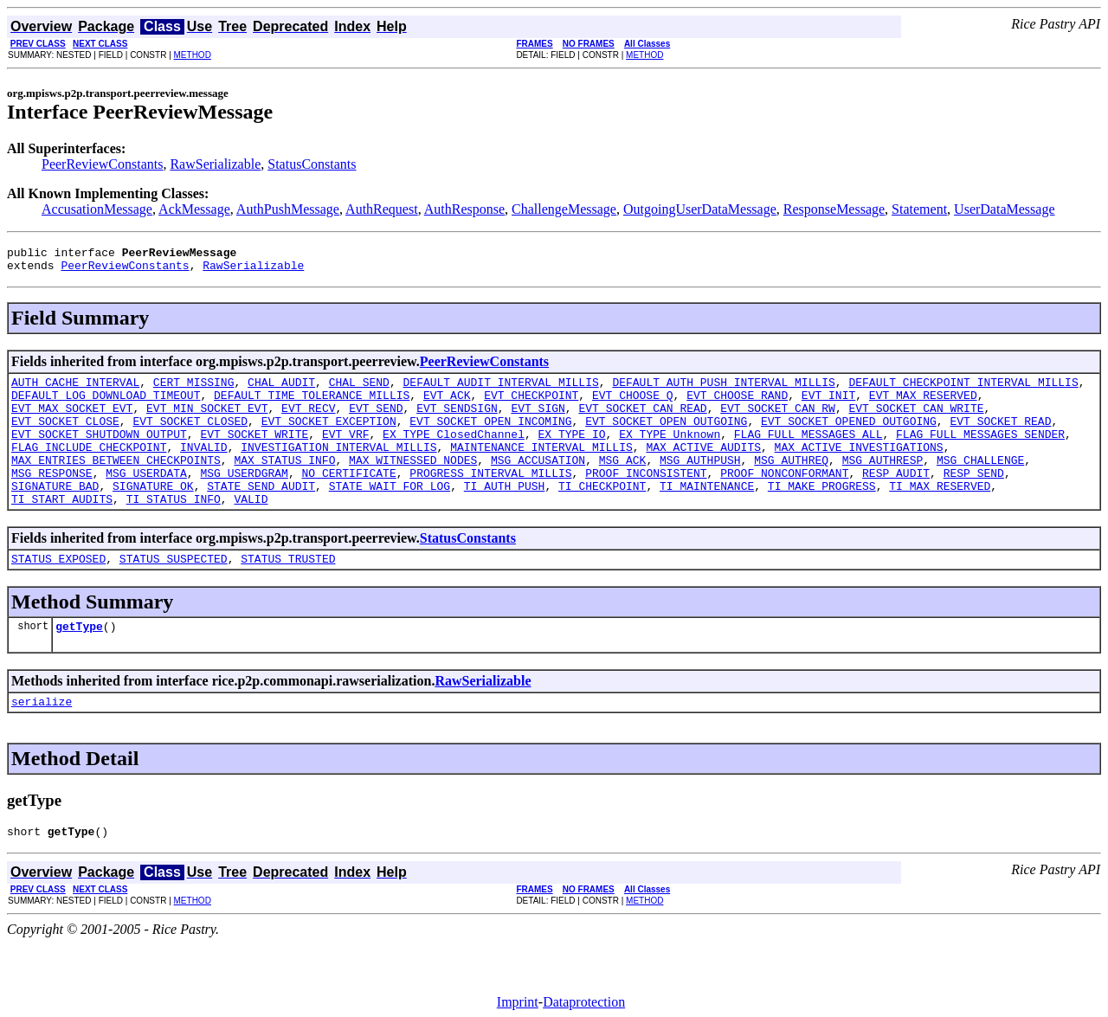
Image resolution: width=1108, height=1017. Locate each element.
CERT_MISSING (194, 389)
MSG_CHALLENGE (980, 483)
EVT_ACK (447, 405)
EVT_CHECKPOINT (531, 405)
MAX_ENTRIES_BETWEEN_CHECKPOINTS (116, 483)
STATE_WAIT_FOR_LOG (389, 514)
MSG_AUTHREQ (791, 483)
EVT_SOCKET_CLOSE (65, 436)
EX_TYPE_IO (571, 452)
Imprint (517, 1001)
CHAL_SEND (359, 389)
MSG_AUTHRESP (883, 483)
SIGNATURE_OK (153, 514)
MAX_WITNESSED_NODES (413, 483)
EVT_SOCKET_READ (1000, 436)
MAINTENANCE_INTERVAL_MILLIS (541, 467)
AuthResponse (464, 209)
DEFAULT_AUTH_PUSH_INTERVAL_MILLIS (723, 389)
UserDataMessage (1004, 209)
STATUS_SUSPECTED (173, 592)
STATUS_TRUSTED (288, 592)
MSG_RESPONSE (52, 498)
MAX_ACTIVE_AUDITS (703, 467)
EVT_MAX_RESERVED (923, 405)
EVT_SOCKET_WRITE (254, 452)
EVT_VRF (346, 452)
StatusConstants (311, 164)
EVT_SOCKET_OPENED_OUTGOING (849, 436)
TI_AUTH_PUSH (504, 514)
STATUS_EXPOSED (58, 592)
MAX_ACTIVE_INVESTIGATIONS (858, 467)
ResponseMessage (834, 209)
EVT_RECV (308, 420)
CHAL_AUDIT (281, 389)
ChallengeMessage (564, 209)
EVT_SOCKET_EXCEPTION (328, 436)
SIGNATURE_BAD (55, 514)
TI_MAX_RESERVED (939, 514)
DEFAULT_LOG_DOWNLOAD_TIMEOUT (105, 405)
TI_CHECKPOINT (602, 514)
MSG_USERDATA (146, 498)
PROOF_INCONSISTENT (645, 498)
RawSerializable (215, 164)
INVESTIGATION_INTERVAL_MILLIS (338, 467)
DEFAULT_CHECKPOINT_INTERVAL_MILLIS (963, 389)
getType (79, 662)
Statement (919, 209)
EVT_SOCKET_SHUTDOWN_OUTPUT (99, 452)
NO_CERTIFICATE (348, 498)
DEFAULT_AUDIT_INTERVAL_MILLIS (500, 389)
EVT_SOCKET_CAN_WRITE (915, 420)
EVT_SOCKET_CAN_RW (777, 420)
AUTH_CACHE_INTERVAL (75, 389)
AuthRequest (381, 209)
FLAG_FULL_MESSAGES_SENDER (980, 452)
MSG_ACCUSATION (538, 483)
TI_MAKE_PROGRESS (822, 514)
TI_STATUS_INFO (173, 529)
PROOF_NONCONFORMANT (784, 498)
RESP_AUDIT (896, 498)
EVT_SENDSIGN (457, 420)
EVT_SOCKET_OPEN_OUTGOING (666, 436)
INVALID (204, 467)
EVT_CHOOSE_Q (632, 405)
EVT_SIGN (537, 420)
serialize (41, 740)
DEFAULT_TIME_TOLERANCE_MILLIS (311, 405)
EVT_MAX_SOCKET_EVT (71, 420)
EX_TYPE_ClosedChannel (454, 452)
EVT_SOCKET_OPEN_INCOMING (490, 436)
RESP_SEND (974, 498)
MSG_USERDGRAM (243, 498)
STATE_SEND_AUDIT (261, 514)
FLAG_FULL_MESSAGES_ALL (808, 452)
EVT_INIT (828, 405)
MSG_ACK (623, 483)
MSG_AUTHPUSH (700, 483)
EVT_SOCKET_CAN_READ (642, 420)
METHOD (192, 55)
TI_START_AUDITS (62, 529)
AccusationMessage (97, 209)
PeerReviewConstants (102, 164)
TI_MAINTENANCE (707, 514)
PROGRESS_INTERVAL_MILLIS (490, 498)
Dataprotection (584, 1001)
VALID (250, 529)
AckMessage (194, 209)
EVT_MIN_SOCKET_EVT (206, 420)
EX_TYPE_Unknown (669, 452)
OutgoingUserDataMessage (699, 209)
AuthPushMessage (287, 209)
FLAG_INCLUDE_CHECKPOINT (88, 467)
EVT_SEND (376, 420)
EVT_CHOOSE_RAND (737, 405)
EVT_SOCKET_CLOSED (190, 436)
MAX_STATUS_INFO (284, 483)
